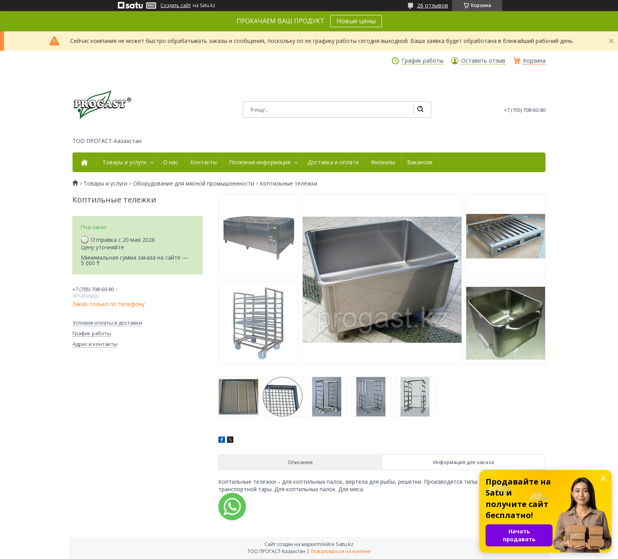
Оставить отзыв (483, 60)
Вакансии (419, 162)
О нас (170, 162)
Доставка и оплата (333, 162)
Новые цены (356, 21)
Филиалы (383, 162)
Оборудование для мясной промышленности (193, 183)
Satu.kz (345, 544)
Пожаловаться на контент (341, 551)
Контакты (203, 162)
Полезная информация (259, 162)
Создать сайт (175, 5)
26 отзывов (432, 5)
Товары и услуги (124, 162)
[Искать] (420, 109)
